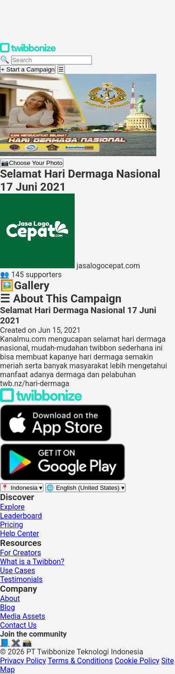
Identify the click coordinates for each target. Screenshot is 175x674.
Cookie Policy (137, 660)
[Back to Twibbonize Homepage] (41, 399)
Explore (12, 506)
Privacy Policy (23, 660)
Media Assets (22, 616)
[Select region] (21, 487)
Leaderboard (21, 515)
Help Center (19, 533)
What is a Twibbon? (32, 561)
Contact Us (18, 625)
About (10, 598)
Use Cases (17, 570)
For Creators (20, 552)
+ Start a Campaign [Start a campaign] (28, 69)
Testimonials (21, 579)
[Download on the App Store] (56, 439)
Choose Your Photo (32, 162)
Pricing (11, 524)
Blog (7, 607)
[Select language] (85, 487)
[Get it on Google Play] (62, 478)
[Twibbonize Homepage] (28, 50)
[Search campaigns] (51, 60)
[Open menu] (61, 69)
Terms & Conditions (80, 660)
